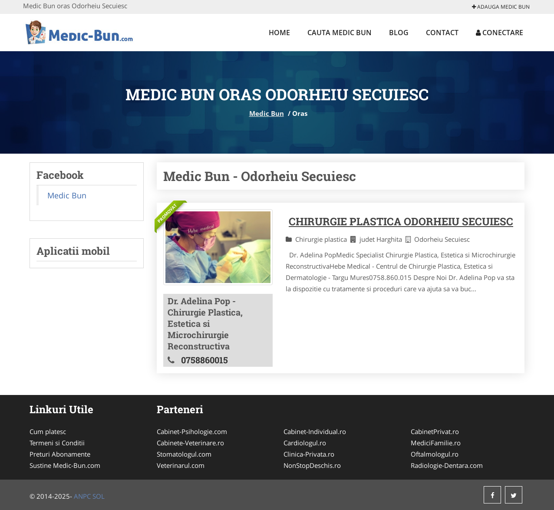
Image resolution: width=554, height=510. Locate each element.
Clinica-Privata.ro (309, 454)
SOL (98, 496)
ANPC (82, 496)
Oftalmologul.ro (434, 454)
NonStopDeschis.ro (312, 465)
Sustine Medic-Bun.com (65, 465)
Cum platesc (48, 431)
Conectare (499, 32)
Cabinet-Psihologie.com (192, 431)
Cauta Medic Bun (339, 32)
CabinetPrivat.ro (435, 431)
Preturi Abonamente (60, 454)
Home (279, 32)
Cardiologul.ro (305, 442)
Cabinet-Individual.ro (315, 431)
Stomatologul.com (184, 454)
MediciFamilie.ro (436, 442)
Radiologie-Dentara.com (447, 465)
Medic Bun (266, 113)
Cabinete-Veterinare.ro (190, 442)
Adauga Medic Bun (501, 6)
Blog (399, 32)
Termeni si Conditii (57, 442)
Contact (442, 32)
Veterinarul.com (180, 465)
